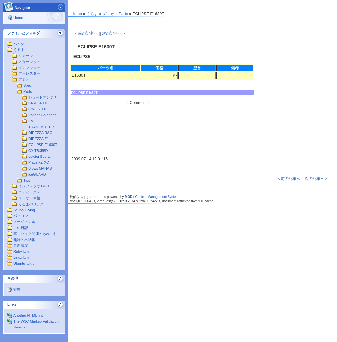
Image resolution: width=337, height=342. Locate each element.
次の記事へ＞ (114, 33)
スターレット (29, 62)
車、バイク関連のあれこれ (35, 234)
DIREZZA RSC (40, 133)
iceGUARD (37, 174)
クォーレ (25, 56)
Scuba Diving (24, 210)
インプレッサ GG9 (33, 186)
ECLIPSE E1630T (42, 145)
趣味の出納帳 (24, 240)
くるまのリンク (31, 204)
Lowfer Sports (39, 156)
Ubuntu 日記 (23, 263)
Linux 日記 (21, 257)
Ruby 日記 (21, 251)
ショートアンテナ (42, 97)
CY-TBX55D (38, 151)
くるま (18, 50)
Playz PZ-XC (38, 162)
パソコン (20, 216)
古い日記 (20, 228)
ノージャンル (24, 222)
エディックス (29, 192)
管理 (17, 289)
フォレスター (29, 73)
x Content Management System (151, 197)
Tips (26, 180)
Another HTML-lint (28, 315)
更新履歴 (20, 245)
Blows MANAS (40, 168)
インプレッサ (29, 68)
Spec (27, 85)
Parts (27, 91)
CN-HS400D (38, 103)
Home (18, 18)
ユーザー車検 (29, 198)
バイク (18, 44)
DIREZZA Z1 (38, 139)
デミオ (23, 79)
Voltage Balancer (42, 115)
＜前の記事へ (86, 33)
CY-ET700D (37, 109)
